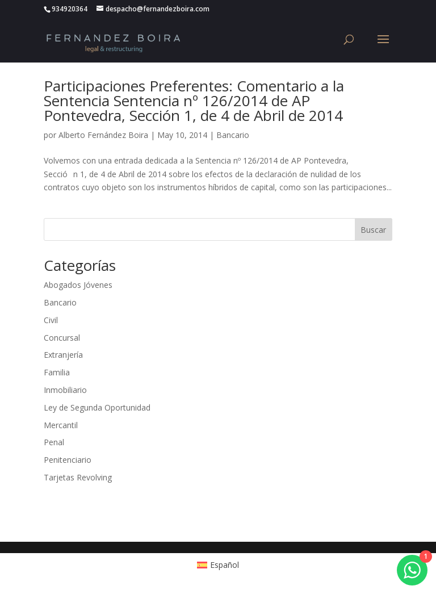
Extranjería (63, 354)
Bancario (232, 134)
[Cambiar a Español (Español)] (218, 565)
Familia (57, 372)
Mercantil (61, 425)
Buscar (373, 229)
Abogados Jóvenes (78, 284)
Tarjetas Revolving (78, 477)
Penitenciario (67, 459)
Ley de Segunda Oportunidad (97, 407)
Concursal (62, 337)
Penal (54, 442)
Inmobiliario (65, 389)
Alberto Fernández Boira (103, 134)
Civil (51, 320)
